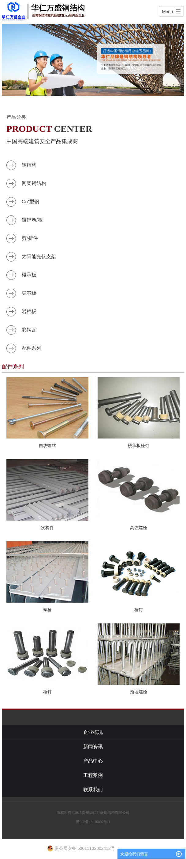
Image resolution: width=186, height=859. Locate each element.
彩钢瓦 (29, 329)
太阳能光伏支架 (39, 256)
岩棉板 (29, 311)
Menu (167, 11)
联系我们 (93, 789)
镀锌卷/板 (32, 219)
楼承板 (29, 274)
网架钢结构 (34, 183)
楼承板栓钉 (138, 445)
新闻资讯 (93, 746)
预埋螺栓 (138, 692)
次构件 (47, 527)
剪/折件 (30, 238)
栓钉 (138, 610)
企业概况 (93, 732)
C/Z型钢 (30, 201)
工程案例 (93, 775)
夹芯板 (29, 293)
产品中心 (93, 760)
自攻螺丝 (47, 445)
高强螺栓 (138, 527)
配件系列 (31, 348)
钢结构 (29, 165)
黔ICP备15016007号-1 (93, 822)
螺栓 (47, 610)
